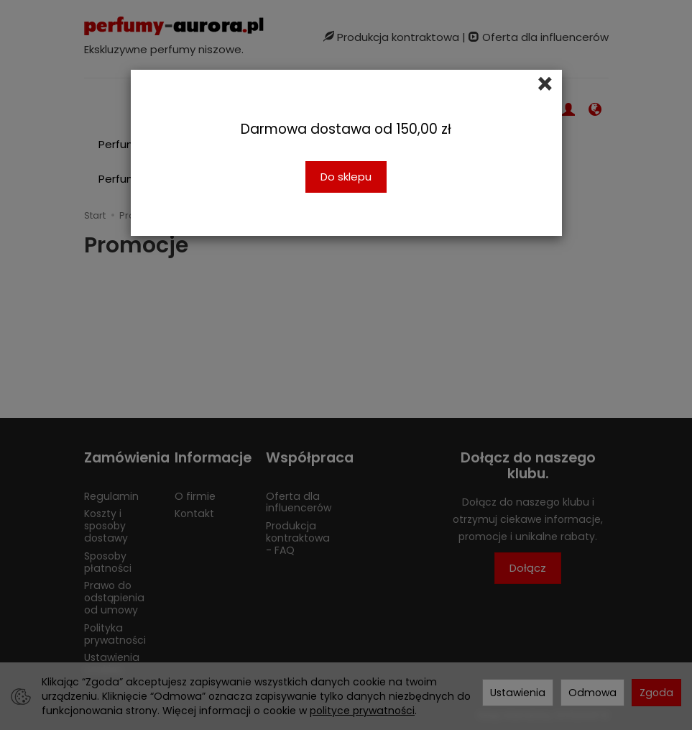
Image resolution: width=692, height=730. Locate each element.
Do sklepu (346, 176)
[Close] (545, 84)
